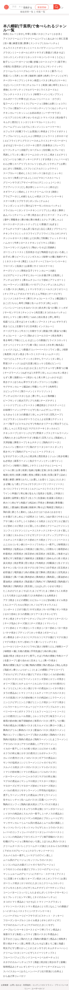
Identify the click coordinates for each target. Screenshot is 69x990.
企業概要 (4, 985)
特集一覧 (40, 12)
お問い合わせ (15, 985)
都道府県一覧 (26, 12)
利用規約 (27, 985)
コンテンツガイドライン (42, 985)
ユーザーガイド (38, 989)
